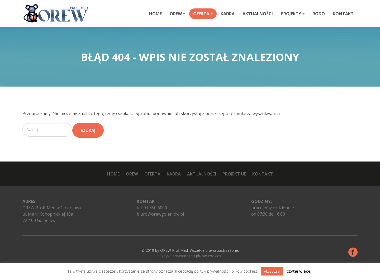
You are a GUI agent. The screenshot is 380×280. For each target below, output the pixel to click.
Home (155, 14)
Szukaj (88, 130)
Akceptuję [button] (271, 271)
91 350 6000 (155, 208)
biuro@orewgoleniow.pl (160, 214)
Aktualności (258, 14)
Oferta (203, 14)
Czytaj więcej (298, 271)
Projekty (293, 14)
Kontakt (343, 14)
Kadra (228, 14)
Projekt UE (234, 174)
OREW (177, 14)
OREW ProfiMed (174, 250)
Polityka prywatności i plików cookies (189, 255)
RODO (318, 14)
